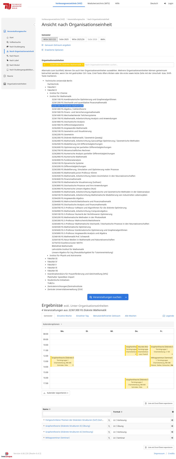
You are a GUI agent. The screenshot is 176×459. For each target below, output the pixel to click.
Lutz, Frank (143, 354)
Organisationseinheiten (14, 84)
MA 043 (143, 385)
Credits (171, 453)
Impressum (159, 453)
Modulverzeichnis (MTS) (99, 3)
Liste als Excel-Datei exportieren (158, 403)
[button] (73, 365)
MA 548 (167, 363)
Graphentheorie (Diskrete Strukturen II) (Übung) (72, 358)
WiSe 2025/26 (78, 39)
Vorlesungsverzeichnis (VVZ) (69, 3)
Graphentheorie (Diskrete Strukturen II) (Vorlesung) (69, 431)
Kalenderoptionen (51, 324)
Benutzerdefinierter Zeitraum (106, 315)
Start (10, 37)
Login (168, 3)
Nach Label (12, 60)
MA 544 (68, 363)
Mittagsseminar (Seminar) (161, 358)
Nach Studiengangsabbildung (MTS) (21, 69)
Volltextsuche (13, 42)
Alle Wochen (130, 315)
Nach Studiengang (15, 46)
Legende (168, 315)
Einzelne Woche (64, 315)
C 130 (168, 352)
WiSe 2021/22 (49, 39)
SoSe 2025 (64, 39)
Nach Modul (13, 65)
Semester (46, 35)
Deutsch (154, 3)
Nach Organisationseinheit (20, 51)
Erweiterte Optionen (52, 50)
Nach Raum (12, 56)
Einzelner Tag (82, 315)
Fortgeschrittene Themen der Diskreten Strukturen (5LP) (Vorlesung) (77, 420)
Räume (8, 76)
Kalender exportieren (55, 393)
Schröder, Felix (62, 365)
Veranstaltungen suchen (105, 297)
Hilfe (117, 3)
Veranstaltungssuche (14, 31)
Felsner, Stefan (156, 365)
